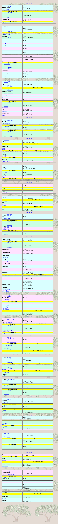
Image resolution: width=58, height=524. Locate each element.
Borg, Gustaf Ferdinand (5, 102)
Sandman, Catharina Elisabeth (11, 130)
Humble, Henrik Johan (10, 342)
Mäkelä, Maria (6, 183)
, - (5, 212)
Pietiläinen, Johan (9, 494)
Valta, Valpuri (6, 420)
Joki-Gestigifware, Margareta (6, 169)
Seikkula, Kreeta (7, 383)
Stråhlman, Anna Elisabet (5, 238)
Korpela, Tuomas (9, 179)
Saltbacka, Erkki (9, 376)
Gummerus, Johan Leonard (8, 351)
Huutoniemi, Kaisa (9, 10)
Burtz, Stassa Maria (10, 143)
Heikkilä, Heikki (7, 67)
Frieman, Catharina (9, 139)
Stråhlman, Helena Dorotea (5, 237)
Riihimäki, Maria (9, 377)
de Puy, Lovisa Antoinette (8, 363)
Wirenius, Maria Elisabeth (8, 257)
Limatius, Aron (6, 396)
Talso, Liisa (3, 155)
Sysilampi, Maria (7, 32)
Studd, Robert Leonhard (5, 511)
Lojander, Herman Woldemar (6, 300)
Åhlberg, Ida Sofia (7, 129)
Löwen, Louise (9, 364)
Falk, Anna (3, 184)
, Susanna (5, 426)
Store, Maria (6, 111)
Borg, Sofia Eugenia (4, 99)
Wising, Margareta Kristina (8, 405)
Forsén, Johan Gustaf (7, 108)
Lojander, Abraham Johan (6, 314)
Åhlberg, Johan (9, 128)
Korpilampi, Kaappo (9, 17)
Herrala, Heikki (9, 9)
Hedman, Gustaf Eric (7, 94)
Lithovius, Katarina (10, 397)
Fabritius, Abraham (7, 307)
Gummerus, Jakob (9, 350)
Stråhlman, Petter (7, 223)
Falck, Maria (3, 185)
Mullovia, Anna (9, 417)
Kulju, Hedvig (6, 71)
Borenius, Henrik (7, 402)
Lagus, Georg (9, 490)
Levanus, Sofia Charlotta (8, 235)
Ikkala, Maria (9, 14)
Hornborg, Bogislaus (7, 253)
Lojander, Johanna (4, 301)
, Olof (5, 209)
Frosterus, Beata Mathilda (5, 344)
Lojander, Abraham (7, 248)
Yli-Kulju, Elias (9, 70)
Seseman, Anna (6, 244)
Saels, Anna (8, 232)
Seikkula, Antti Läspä (8, 380)
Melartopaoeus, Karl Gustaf (8, 231)
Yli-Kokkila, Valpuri (10, 33)
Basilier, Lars (9, 330)
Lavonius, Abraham (9, 310)
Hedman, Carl (9, 93)
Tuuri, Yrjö (8, 5)
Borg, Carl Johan (4, 116)
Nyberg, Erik (6, 429)
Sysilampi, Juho (4, 53)
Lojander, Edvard (4, 318)
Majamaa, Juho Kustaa (5, 486)
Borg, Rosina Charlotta (5, 101)
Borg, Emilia (3, 120)
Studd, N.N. (6, 498)
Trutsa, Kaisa (4, 213)
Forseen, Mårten (9, 107)
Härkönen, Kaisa (9, 6)
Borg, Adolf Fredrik (4, 100)
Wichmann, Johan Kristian (6, 346)
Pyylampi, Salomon (9, 13)
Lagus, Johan (6, 491)
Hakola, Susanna (9, 29)
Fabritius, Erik (9, 306)
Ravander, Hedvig (9, 335)
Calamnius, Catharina (10, 90)
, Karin (8, 409)
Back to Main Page (29, 3)
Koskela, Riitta (9, 37)
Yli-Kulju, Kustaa (7, 36)
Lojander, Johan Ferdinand (5, 302)
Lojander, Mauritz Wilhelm (5, 317)
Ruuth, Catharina (9, 86)
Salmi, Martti (9, 372)
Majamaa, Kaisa (4, 480)
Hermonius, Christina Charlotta (11, 356)
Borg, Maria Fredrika (5, 112)
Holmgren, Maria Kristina (10, 331)
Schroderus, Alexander (10, 334)
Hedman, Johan (9, 354)
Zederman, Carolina (7, 501)
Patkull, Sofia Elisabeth (10, 339)
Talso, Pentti (6, 147)
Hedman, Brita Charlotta (8, 355)
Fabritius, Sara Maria (5, 287)
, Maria (5, 176)
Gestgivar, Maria (4, 156)
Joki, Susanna (4, 164)
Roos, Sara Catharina (10, 109)
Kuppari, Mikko (4, 470)
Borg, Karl (8, 85)
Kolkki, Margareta (9, 181)
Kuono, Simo (6, 465)
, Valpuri (5, 442)
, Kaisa (8, 421)
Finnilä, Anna (4, 188)
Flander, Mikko (6, 416)
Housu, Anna (6, 468)
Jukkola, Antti (6, 388)
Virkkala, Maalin (9, 384)
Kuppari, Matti (9, 455)
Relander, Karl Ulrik (10, 124)
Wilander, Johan (9, 89)
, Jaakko (5, 445)
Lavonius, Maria (6, 311)
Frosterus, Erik (9, 338)
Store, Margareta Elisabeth (8, 98)
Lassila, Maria (9, 389)
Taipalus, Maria (9, 18)
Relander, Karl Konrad (7, 125)
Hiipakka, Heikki (9, 159)
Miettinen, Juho (4, 519)
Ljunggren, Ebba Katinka (8, 142)
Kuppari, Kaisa (6, 456)
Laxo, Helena (9, 160)
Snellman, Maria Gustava (10, 352)
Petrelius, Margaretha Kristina (9, 495)
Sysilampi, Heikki (4, 45)
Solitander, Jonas (7, 408)
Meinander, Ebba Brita (7, 227)
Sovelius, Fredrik (7, 138)
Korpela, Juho (6, 180)
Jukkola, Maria (9, 373)
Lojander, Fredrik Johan (5, 268)
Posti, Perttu (6, 459)
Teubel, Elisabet (9, 258)
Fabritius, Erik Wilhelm (8, 359)
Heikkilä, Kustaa (9, 66)
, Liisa (5, 431)
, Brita (5, 163)
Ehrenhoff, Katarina (10, 224)
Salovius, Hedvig (9, 236)
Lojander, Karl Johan (5, 316)
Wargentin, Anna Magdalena (11, 228)
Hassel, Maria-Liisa (4, 385)
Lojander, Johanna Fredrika (5, 315)
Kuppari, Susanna (4, 469)
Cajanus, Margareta (9, 254)
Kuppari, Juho (4, 443)
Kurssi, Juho (6, 28)
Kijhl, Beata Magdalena (10, 343)
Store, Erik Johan (9, 97)
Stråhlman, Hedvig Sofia (5, 239)
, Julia (5, 135)
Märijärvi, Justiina (7, 40)
